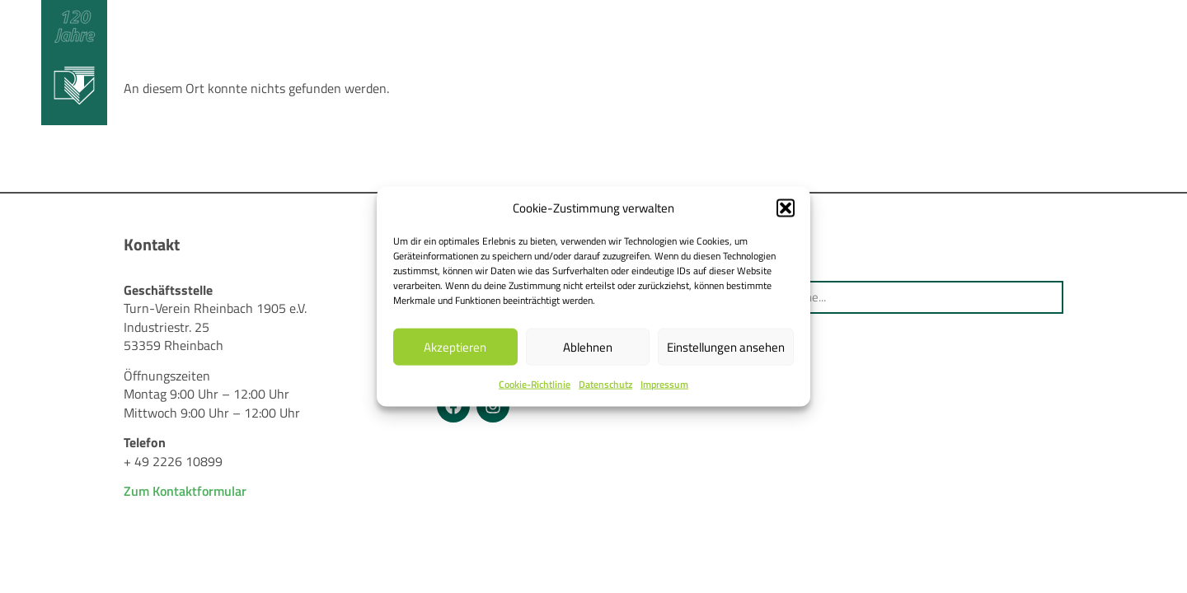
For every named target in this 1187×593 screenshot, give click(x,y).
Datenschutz (605, 384)
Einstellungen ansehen (726, 347)
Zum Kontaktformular (185, 491)
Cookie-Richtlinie (534, 384)
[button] (785, 208)
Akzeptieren (455, 347)
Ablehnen (587, 347)
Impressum (664, 384)
